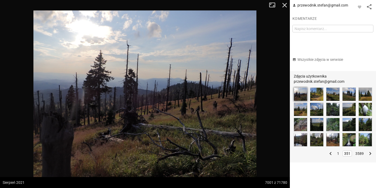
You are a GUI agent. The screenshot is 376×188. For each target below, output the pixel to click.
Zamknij (284, 5)
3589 (359, 153)
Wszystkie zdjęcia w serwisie (317, 59)
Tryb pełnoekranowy (274, 5)
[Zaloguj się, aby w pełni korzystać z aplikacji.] (359, 7)
